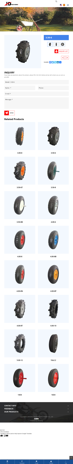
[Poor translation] (6, 435)
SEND (12, 113)
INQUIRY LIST (63, 51)
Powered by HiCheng (36, 420)
